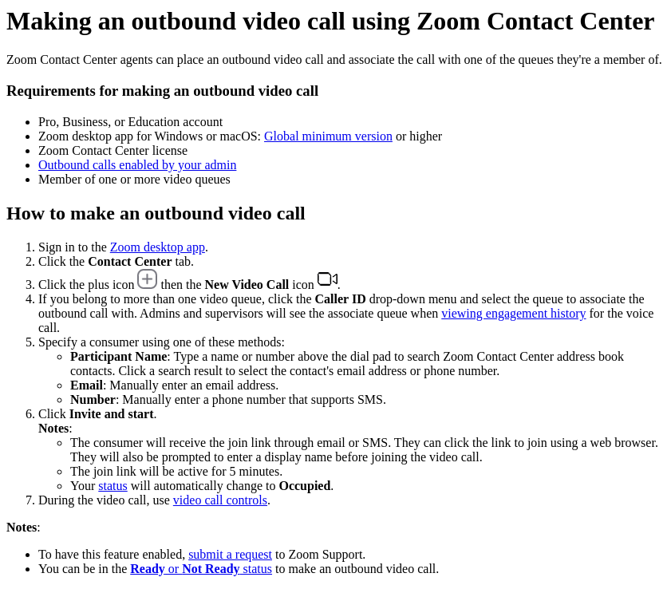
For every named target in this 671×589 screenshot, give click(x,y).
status (112, 485)
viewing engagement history (513, 313)
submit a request (230, 554)
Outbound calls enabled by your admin (137, 165)
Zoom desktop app (157, 247)
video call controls (220, 500)
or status (201, 568)
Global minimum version (328, 136)
